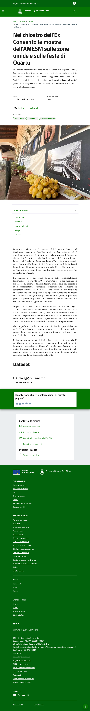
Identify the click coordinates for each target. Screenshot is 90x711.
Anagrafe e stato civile (21, 527)
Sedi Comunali (18, 704)
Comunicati (17, 583)
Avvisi (15, 587)
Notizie (15, 591)
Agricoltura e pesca (20, 520)
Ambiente (16, 523)
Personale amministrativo (22, 503)
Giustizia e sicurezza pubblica (23, 549)
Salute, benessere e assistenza (24, 560)
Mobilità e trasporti (20, 556)
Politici (15, 499)
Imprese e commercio (21, 552)
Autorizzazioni (18, 534)
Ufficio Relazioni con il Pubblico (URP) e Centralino (31, 644)
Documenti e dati (19, 507)
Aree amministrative (20, 488)
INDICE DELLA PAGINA (45, 210)
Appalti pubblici (18, 530)
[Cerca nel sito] (74, 11)
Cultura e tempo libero (21, 541)
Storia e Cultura (18, 615)
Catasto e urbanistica (20, 538)
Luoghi (15, 604)
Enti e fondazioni (19, 496)
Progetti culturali (19, 611)
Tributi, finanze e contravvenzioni (25, 563)
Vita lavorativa (18, 570)
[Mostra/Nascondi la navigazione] (2, 11)
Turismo (16, 567)
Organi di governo (19, 485)
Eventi (15, 607)
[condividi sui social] (19, 108)
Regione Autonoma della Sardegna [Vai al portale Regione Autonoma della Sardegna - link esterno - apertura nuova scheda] (25, 3)
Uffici (15, 492)
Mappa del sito (39, 704)
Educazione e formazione (22, 545)
